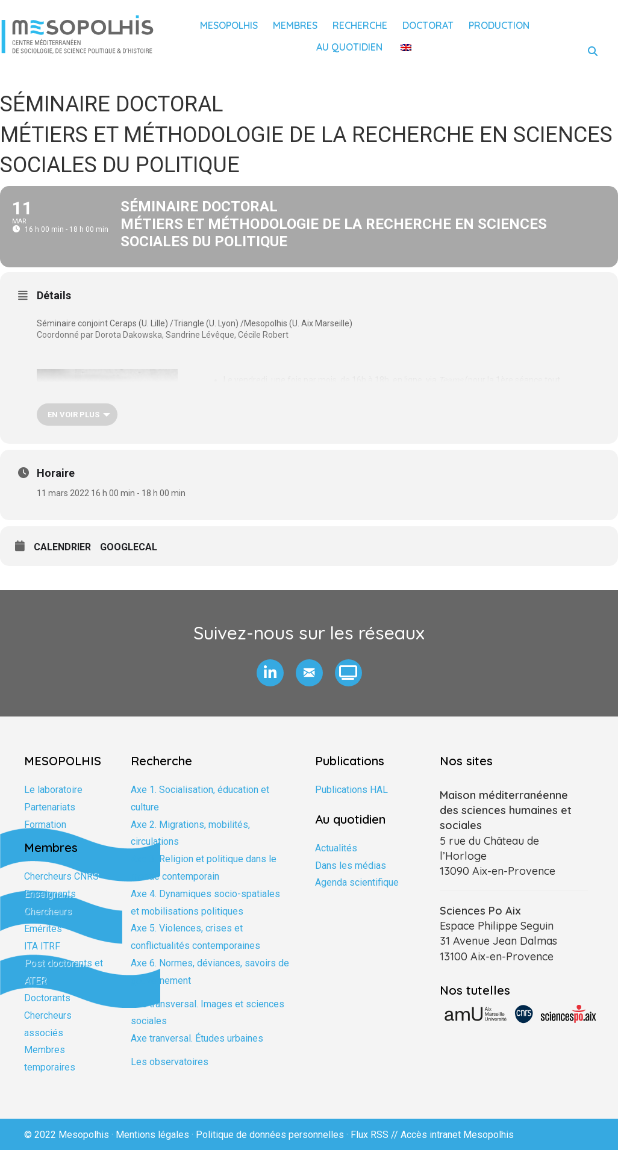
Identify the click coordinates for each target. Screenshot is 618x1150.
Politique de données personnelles (270, 1134)
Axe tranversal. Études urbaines (197, 1038)
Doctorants (47, 998)
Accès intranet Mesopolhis (457, 1134)
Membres (295, 25)
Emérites (43, 928)
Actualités (336, 848)
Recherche (359, 25)
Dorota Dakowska (128, 335)
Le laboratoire (53, 789)
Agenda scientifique (357, 882)
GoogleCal (128, 547)
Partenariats (49, 807)
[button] (270, 672)
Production (499, 25)
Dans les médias (350, 865)
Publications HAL (351, 789)
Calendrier (62, 547)
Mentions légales (152, 1134)
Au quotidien (349, 47)
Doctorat (428, 25)
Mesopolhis (229, 25)
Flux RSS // (376, 1134)
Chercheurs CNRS (61, 876)
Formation (45, 824)
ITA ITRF (42, 946)
